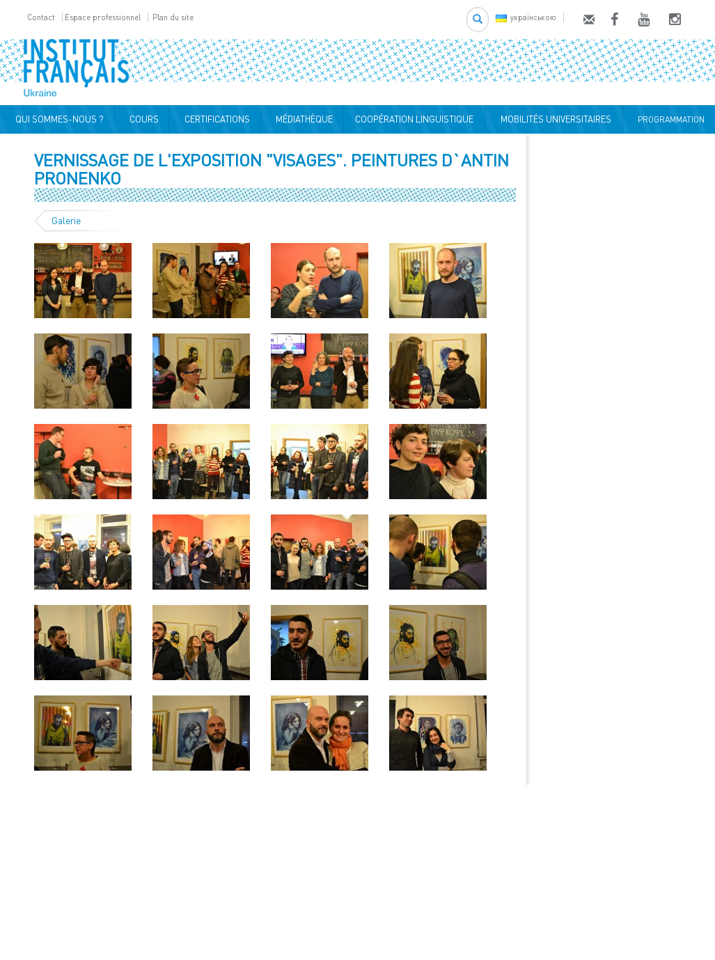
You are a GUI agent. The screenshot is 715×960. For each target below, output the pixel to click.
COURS (142, 119)
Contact (41, 17)
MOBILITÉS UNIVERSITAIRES (553, 119)
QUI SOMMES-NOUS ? (57, 119)
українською (526, 17)
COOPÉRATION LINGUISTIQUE (414, 119)
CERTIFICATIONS (215, 119)
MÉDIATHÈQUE (302, 119)
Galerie (66, 220)
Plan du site (173, 17)
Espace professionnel (103, 17)
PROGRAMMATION (669, 119)
